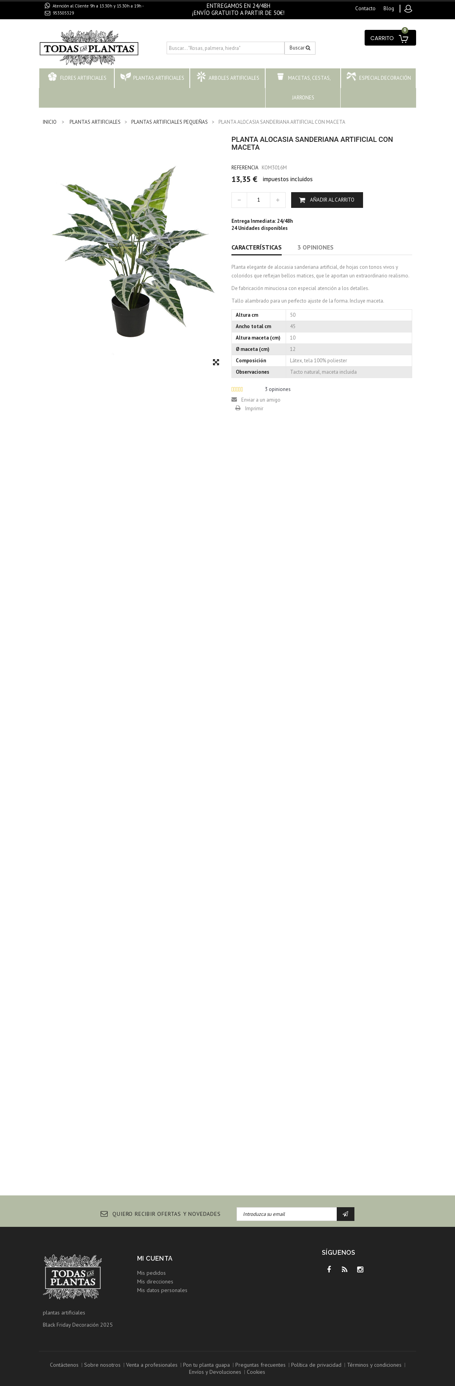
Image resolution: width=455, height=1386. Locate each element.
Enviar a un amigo (261, 400)
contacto (365, 8)
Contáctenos (64, 1364)
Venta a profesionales (152, 1364)
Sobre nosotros (102, 1364)
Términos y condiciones (374, 1364)
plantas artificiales (64, 1312)
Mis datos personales (162, 1290)
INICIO (50, 122)
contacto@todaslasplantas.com (89, 22)
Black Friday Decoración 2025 (78, 1324)
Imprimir (254, 408)
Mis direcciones (155, 1281)
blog (388, 8)
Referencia (245, 167)
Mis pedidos (151, 1272)
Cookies (256, 1371)
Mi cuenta (155, 1258)
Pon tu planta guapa (206, 1364)
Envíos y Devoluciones (215, 1371)
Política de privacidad (316, 1364)
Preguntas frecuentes (260, 1364)
